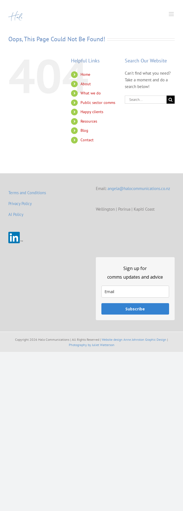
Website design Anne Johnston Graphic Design (134, 339)
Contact (87, 139)
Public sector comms (97, 102)
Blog (84, 130)
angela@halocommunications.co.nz (139, 188)
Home (85, 74)
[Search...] (146, 100)
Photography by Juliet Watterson (91, 345)
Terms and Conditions (27, 192)
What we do (90, 93)
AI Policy (15, 214)
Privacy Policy (20, 203)
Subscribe (135, 309)
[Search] (171, 100)
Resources (88, 121)
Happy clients (91, 111)
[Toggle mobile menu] (172, 14)
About (85, 83)
